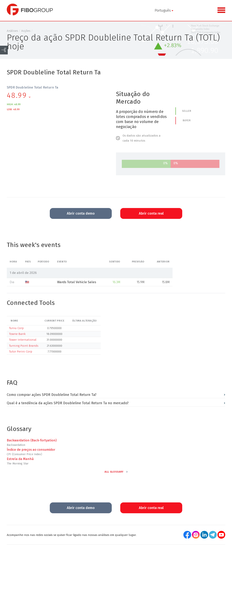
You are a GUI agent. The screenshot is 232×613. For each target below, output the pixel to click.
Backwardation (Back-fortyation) (32, 442)
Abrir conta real (151, 215)
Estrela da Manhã (20, 460)
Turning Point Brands (23, 347)
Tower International (22, 341)
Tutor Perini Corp (20, 353)
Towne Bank (17, 335)
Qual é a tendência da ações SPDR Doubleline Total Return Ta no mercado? (68, 405)
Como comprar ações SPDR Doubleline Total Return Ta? (51, 397)
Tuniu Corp (16, 329)
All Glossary (114, 473)
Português (79, 10)
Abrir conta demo (81, 215)
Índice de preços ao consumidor (31, 451)
